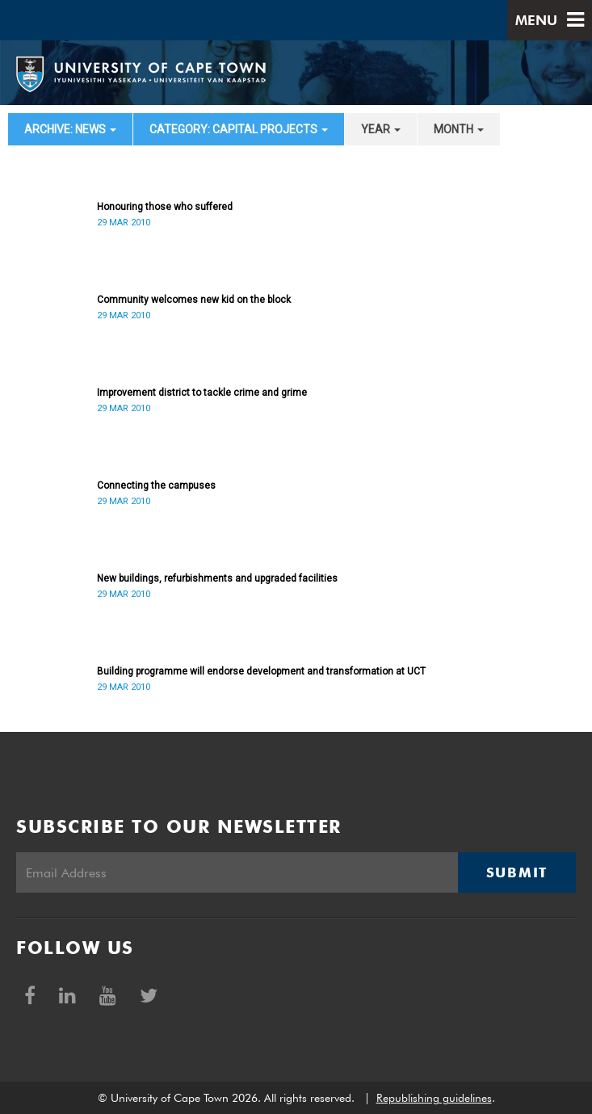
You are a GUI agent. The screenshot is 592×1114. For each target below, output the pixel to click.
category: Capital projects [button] (238, 129)
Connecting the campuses (156, 485)
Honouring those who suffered (165, 206)
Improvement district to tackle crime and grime (202, 392)
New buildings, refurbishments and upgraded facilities (217, 578)
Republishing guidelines (434, 1097)
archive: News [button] (70, 129)
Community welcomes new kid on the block (194, 299)
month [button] (459, 129)
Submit (517, 872)
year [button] (381, 129)
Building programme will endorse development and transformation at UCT (261, 671)
